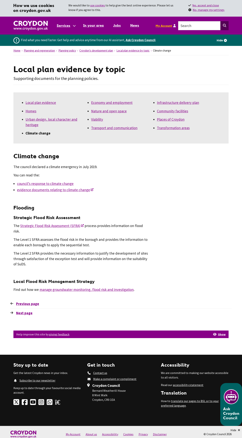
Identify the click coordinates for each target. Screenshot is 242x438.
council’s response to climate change (45, 183)
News (134, 25)
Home (16, 50)
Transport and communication (114, 128)
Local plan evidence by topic (133, 50)
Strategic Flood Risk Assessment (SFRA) (50, 225)
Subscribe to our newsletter (37, 380)
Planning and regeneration (39, 50)
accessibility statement (188, 385)
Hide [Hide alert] (220, 40)
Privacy (143, 434)
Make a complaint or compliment (115, 379)
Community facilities (172, 111)
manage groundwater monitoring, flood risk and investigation (87, 289)
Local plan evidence (41, 102)
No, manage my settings (208, 10)
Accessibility (110, 434)
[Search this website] (224, 25)
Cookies (128, 434)
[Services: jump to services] (66, 26)
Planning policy (67, 50)
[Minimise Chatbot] (235, 430)
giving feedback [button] (59, 334)
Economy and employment (112, 102)
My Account (164, 25)
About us (91, 434)
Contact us (100, 373)
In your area (93, 25)
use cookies (97, 5)
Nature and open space (109, 111)
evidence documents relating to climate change (53, 190)
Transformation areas (173, 128)
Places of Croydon (171, 119)
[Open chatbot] (231, 404)
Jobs (117, 25)
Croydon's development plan (96, 50)
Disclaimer (160, 434)
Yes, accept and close (205, 5)
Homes (31, 111)
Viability (97, 119)
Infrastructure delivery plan (178, 102)
